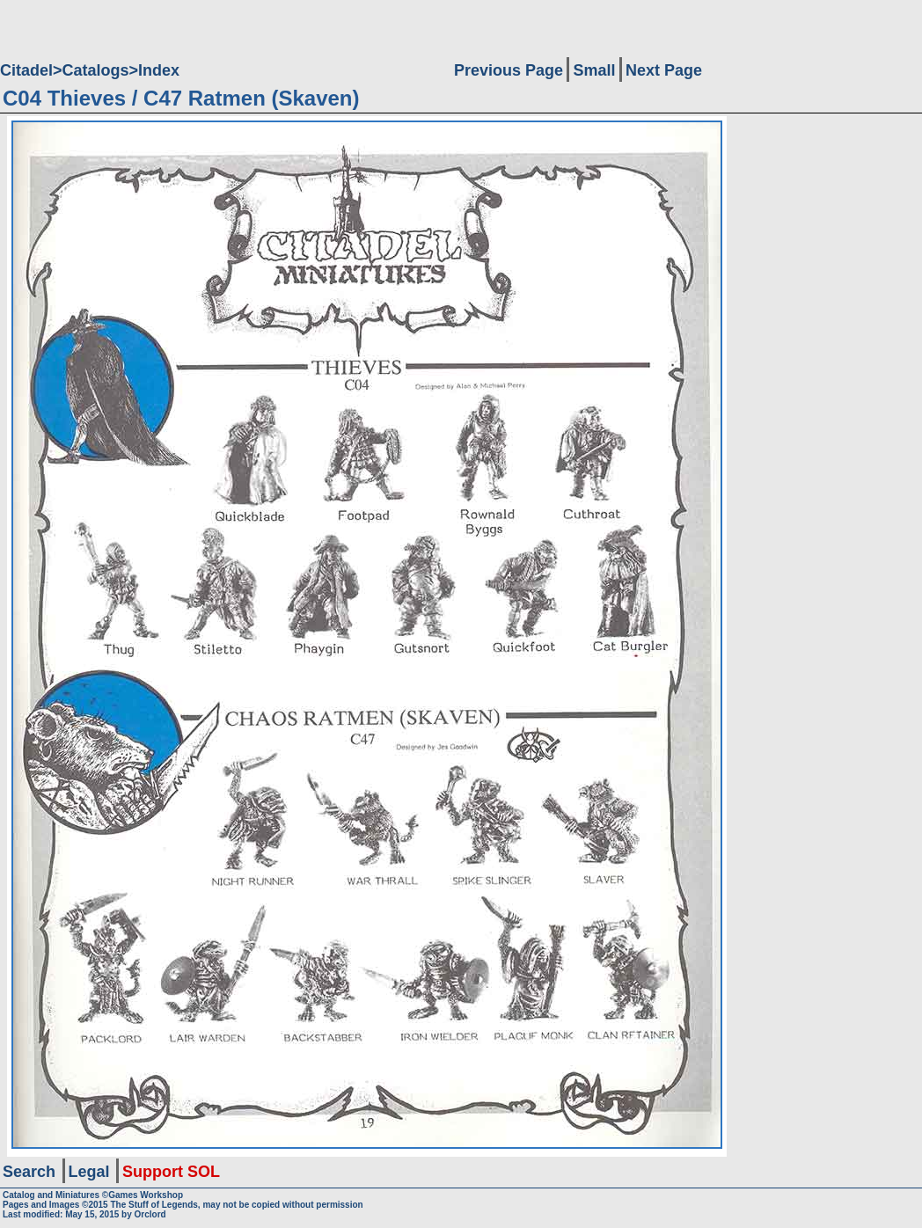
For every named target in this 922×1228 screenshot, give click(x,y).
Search (29, 1171)
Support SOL (171, 1171)
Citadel (26, 70)
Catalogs (95, 70)
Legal (89, 1171)
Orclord (150, 1214)
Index (158, 70)
